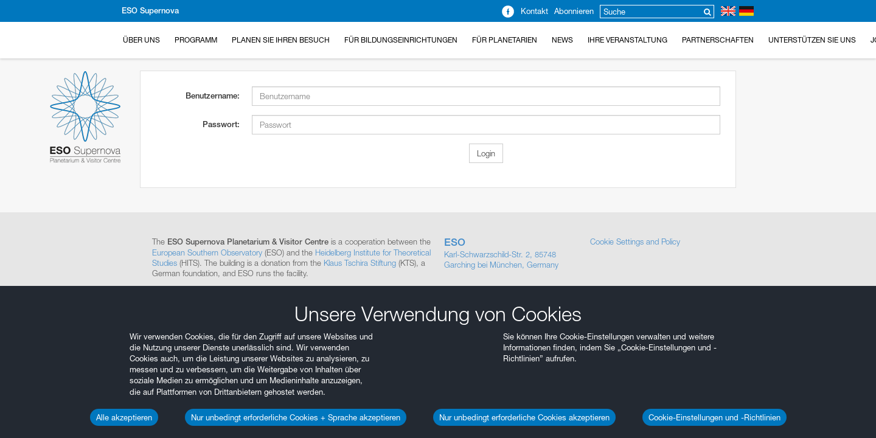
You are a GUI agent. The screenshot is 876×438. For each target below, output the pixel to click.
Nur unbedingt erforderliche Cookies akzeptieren (524, 417)
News (562, 39)
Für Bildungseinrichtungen (400, 39)
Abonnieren (574, 11)
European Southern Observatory (207, 252)
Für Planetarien (504, 39)
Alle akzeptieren (124, 417)
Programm (196, 39)
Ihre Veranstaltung (627, 39)
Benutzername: (213, 95)
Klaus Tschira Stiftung (360, 263)
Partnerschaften (718, 39)
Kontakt (534, 11)
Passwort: (221, 124)
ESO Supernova (150, 10)
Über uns (141, 39)
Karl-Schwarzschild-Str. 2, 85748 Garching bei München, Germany (511, 253)
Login (486, 153)
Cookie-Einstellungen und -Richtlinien (714, 417)
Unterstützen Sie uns (812, 39)
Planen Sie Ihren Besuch (281, 39)
